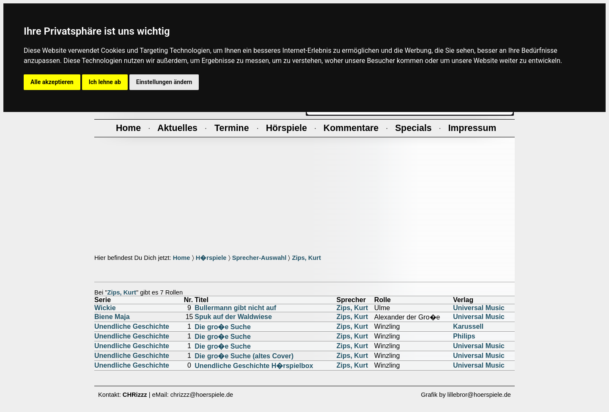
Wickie (105, 307)
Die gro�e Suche (222, 326)
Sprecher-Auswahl (259, 257)
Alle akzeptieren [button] (52, 82)
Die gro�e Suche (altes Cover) (244, 356)
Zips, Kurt (306, 257)
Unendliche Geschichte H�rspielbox (254, 365)
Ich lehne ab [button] (105, 82)
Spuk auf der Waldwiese (233, 316)
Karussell (468, 326)
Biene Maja (112, 316)
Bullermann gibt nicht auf (235, 307)
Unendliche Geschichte (131, 326)
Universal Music (479, 307)
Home (181, 257)
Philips (464, 336)
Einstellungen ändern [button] (164, 82)
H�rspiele (211, 257)
